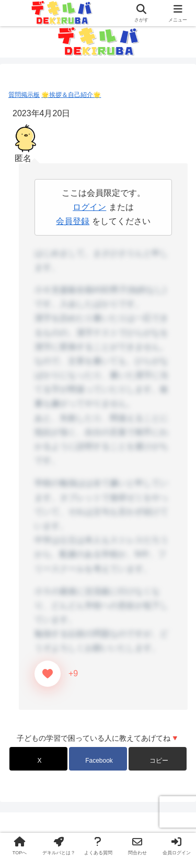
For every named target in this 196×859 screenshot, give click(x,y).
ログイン (89, 207)
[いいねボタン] (47, 674)
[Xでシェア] (38, 759)
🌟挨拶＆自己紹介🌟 (71, 94)
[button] (158, 759)
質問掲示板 (24, 94)
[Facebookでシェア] (98, 759)
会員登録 (72, 221)
